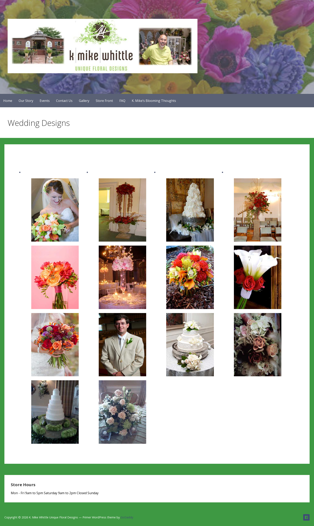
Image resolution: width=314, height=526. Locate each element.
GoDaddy (127, 517)
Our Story (26, 100)
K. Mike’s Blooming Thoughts (154, 100)
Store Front (104, 100)
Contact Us (64, 100)
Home (7, 100)
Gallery (84, 100)
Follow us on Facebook (306, 517)
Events (45, 100)
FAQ (122, 100)
